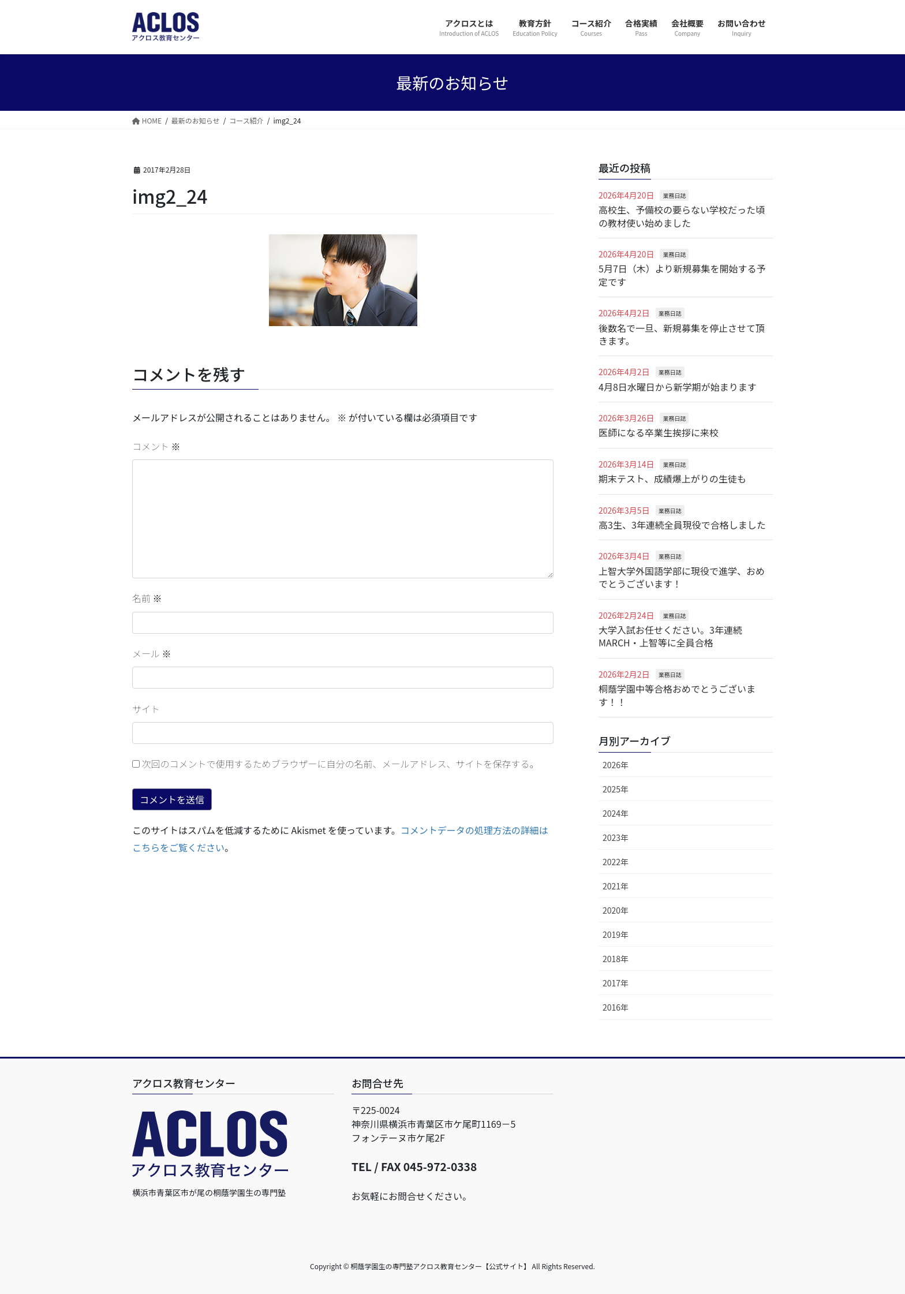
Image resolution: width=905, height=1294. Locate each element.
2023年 (616, 837)
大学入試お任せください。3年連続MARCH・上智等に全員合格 (670, 636)
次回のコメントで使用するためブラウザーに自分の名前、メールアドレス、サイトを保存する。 (340, 764)
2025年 (616, 789)
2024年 (616, 813)
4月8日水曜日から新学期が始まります (678, 387)
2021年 (616, 886)
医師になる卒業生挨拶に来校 (659, 432)
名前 (147, 598)
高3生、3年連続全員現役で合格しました (682, 525)
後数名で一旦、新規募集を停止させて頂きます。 (682, 334)
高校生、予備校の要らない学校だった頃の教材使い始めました (682, 216)
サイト (146, 709)
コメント (156, 446)
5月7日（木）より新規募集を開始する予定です (682, 274)
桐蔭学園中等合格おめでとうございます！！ (677, 695)
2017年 (616, 983)
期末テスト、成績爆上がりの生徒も (672, 478)
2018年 (616, 958)
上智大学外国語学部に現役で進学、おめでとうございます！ (682, 577)
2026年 (616, 765)
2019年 (616, 934)
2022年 (616, 861)
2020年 (616, 910)
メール (151, 653)
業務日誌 (674, 195)
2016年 (616, 1007)
